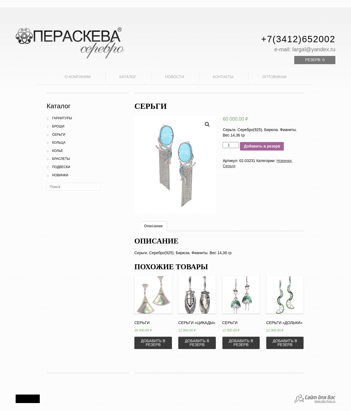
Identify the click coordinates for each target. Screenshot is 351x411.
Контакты (223, 77)
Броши (58, 126)
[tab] (153, 226)
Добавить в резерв (262, 146)
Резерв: (314, 60)
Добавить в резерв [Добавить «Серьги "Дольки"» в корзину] (285, 343)
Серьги (58, 135)
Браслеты (61, 159)
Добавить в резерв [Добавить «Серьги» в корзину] (153, 343)
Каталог (127, 77)
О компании (77, 77)
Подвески (61, 167)
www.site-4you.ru (325, 401)
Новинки (60, 175)
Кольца (59, 142)
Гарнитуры (62, 118)
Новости (174, 77)
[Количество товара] (231, 145)
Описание (153, 226)
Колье (57, 151)
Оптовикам (274, 77)
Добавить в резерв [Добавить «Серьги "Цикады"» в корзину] (197, 343)
